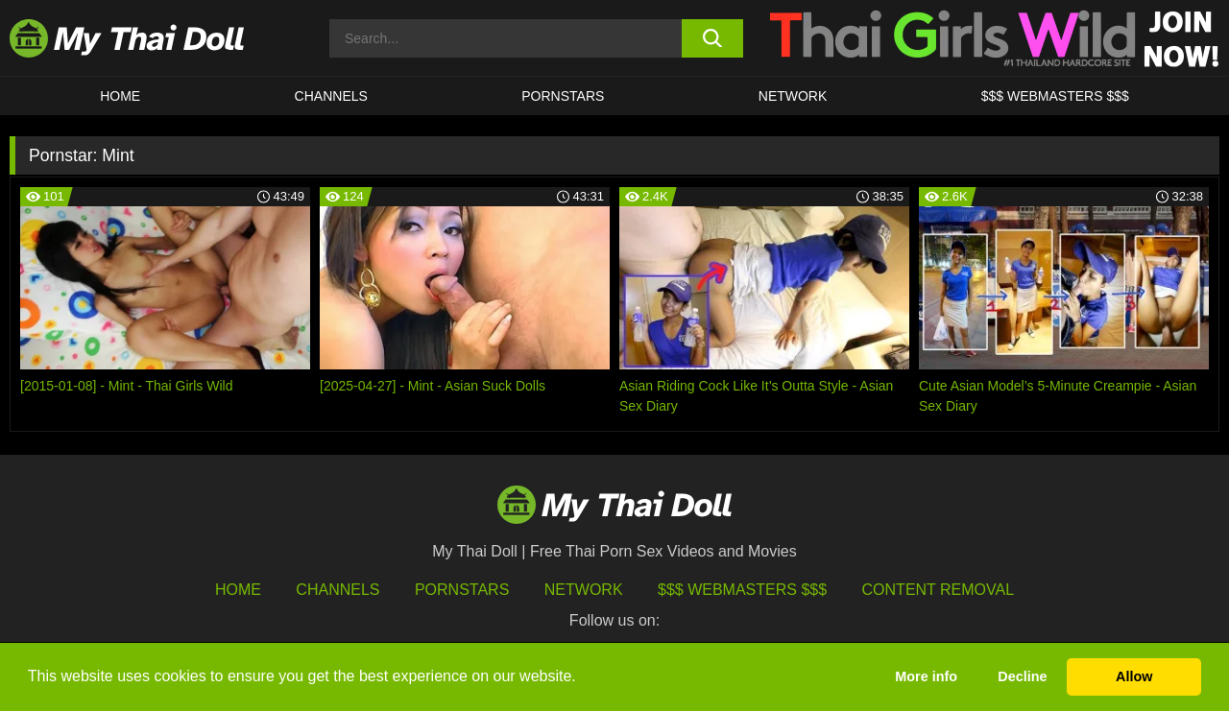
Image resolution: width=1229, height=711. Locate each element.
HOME (120, 96)
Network (793, 96)
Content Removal (938, 589)
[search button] (713, 38)
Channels (337, 589)
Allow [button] (1134, 676)
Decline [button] (1022, 676)
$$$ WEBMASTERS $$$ (1055, 96)
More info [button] (926, 676)
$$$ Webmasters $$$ (742, 589)
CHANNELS (331, 96)
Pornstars (562, 96)
